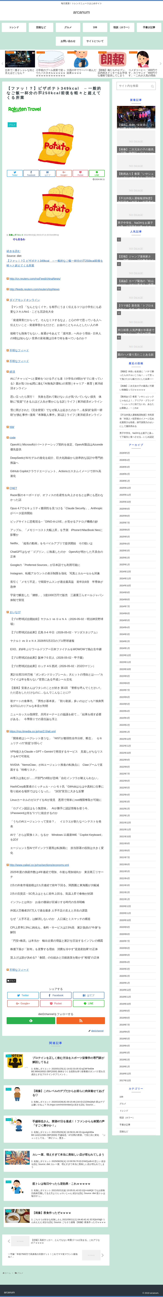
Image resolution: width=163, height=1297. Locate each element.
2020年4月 (125, 962)
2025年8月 (125, 516)
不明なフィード (19, 350)
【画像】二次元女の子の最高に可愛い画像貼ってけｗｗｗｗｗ (137, 388)
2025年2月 (125, 557)
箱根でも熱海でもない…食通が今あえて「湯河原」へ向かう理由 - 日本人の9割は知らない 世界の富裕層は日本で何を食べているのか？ (55, 336)
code (13, 437)
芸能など (124, 1131)
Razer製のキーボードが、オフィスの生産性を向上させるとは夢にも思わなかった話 (56, 498)
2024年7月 (125, 606)
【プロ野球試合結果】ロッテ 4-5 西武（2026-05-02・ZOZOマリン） (53, 666)
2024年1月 (125, 648)
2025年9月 (125, 509)
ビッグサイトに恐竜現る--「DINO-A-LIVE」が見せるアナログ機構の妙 (54, 521)
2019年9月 (125, 1011)
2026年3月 (125, 467)
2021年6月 (125, 864)
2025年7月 (125, 522)
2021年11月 (125, 829)
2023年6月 (125, 697)
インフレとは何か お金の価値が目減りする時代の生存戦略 (47, 902)
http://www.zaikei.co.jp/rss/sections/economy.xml (39, 865)
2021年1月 (125, 899)
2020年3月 (125, 969)
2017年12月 (125, 1080)
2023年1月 (125, 732)
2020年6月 (125, 948)
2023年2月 (125, 725)
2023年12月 (125, 655)
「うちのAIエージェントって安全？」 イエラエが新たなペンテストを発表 (55, 824)
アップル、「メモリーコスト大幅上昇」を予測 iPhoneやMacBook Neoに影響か (56, 532)
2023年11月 (125, 662)
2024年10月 (125, 585)
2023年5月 (125, 704)
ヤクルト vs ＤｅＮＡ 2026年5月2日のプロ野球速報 (42, 640)
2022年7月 (125, 773)
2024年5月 (125, 620)
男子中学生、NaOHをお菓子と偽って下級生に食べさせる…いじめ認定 (137, 435)
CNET (13, 488)
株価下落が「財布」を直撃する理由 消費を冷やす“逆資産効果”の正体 (54, 949)
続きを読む (13, 251)
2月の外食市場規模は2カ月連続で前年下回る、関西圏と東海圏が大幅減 (54, 885)
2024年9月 (125, 592)
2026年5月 (125, 453)
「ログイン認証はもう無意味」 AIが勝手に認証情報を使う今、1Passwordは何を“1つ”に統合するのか (50, 811)
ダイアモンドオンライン (25, 300)
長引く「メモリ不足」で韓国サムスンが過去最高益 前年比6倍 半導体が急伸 (56, 584)
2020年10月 (125, 920)
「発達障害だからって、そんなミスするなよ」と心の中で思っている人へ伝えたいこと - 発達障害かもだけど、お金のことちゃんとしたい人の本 (55, 323)
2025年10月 (125, 502)
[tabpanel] (20, 62)
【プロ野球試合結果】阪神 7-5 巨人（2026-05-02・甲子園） (47, 657)
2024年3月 (125, 634)
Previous (2, 63)
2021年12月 (125, 822)
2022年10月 (125, 753)
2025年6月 (125, 530)
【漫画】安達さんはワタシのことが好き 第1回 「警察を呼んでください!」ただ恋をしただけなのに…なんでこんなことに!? (56, 690)
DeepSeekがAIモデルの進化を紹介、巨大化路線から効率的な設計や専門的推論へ (56, 460)
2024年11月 (125, 578)
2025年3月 (125, 550)
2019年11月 (125, 997)
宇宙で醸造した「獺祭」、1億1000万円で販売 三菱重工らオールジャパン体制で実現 (57, 598)
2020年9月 (125, 927)
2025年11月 (125, 495)
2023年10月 (125, 669)
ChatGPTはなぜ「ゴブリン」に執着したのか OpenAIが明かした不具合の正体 (56, 554)
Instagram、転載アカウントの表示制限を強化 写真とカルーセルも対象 (55, 573)
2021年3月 (125, 885)
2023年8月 (125, 683)
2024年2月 (125, 641)
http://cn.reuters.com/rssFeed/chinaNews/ (35, 278)
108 (121, 1096)
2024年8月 (125, 599)
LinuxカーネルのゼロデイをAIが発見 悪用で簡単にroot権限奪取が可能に (56, 799)
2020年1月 (125, 983)
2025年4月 (125, 543)
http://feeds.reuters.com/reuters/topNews (34, 289)
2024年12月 (125, 571)
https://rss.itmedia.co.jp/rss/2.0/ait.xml (33, 731)
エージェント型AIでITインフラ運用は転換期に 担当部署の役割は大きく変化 (57, 850)
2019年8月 (125, 1018)
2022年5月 (125, 787)
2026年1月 (125, 481)
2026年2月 (125, 474)
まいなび (15, 612)
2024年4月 (125, 627)
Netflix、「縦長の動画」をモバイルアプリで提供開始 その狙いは (51, 543)
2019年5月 (125, 1038)
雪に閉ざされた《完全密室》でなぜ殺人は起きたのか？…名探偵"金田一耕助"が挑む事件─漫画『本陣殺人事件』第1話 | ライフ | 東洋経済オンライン (56, 412)
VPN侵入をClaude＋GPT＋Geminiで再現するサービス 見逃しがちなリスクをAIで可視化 (56, 754)
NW (12, 427)
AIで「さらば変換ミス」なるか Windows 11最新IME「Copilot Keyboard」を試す (57, 837)
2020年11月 (125, 913)
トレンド (124, 1110)
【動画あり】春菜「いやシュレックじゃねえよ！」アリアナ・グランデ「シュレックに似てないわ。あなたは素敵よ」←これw (137, 402)
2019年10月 (125, 1004)
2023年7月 (125, 690)
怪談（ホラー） (127, 1117)
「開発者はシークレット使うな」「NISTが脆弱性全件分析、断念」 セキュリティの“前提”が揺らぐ (56, 741)
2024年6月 (125, 613)
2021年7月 (125, 857)
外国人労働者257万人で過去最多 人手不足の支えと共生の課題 (48, 910)
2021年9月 (125, 843)
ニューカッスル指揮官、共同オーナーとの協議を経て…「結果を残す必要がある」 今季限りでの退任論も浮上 (55, 717)
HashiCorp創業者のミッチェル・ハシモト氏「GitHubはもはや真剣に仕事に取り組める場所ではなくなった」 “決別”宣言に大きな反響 (57, 789)
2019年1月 (125, 1066)
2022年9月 (125, 760)
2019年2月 (125, 1059)
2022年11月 (125, 746)
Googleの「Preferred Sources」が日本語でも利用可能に (45, 565)
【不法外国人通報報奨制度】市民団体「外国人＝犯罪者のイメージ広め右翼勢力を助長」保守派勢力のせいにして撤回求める (137, 420)
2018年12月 (125, 1073)
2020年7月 (125, 941)
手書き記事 (125, 1124)
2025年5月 (125, 536)
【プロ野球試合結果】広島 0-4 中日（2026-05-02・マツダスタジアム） (54, 632)
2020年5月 (125, 955)
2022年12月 (125, 739)
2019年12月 (125, 990)
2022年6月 (125, 781)
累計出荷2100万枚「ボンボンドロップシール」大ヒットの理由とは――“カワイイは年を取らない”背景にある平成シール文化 (56, 677)
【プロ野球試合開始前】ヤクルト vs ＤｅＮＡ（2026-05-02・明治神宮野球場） (56, 622)
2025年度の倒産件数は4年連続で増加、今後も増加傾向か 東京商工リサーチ (57, 875)
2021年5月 (125, 871)
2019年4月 (125, 1045)
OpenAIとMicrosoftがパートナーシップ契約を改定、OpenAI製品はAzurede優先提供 (56, 447)
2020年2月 (125, 976)
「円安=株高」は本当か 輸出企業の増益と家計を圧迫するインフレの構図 (56, 940)
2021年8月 (125, 850)
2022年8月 (125, 767)
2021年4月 (125, 878)
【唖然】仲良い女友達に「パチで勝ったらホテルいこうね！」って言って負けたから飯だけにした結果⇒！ (137, 375)
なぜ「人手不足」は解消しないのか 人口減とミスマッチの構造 (50, 918)
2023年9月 (125, 676)
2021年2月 (125, 892)
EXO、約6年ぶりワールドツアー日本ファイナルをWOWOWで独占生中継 (56, 649)
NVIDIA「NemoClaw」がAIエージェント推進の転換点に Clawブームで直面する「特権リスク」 (56, 767)
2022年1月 (125, 815)
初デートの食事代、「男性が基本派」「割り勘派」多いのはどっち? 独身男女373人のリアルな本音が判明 (57, 703)
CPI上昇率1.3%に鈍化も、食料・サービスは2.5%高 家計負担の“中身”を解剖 (55, 930)
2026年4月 (125, 460)
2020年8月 (125, 934)
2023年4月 (125, 711)
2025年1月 (125, 564)
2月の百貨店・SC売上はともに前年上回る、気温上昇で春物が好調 (51, 893)
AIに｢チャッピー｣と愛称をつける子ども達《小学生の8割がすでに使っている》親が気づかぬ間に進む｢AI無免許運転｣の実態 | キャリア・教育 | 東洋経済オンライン (56, 383)
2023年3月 (125, 718)
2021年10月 (125, 836)
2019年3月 (125, 1052)
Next (160, 63)
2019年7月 (125, 1024)
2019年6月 (125, 1032)
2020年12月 (125, 906)
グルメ (12, 981)
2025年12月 (125, 488)
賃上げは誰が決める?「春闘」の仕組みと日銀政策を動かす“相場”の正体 (54, 957)
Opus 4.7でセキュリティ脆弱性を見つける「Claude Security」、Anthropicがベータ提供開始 (56, 511)
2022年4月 (125, 794)
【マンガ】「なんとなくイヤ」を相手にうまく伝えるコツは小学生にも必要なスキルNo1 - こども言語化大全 (55, 309)
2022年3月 (125, 801)
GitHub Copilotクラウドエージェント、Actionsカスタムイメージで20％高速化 (55, 474)
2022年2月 (125, 808)
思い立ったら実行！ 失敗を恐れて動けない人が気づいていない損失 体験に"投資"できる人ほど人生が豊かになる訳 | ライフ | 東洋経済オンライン (56, 399)
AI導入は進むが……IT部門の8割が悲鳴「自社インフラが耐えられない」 (55, 778)
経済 (12, 371)
